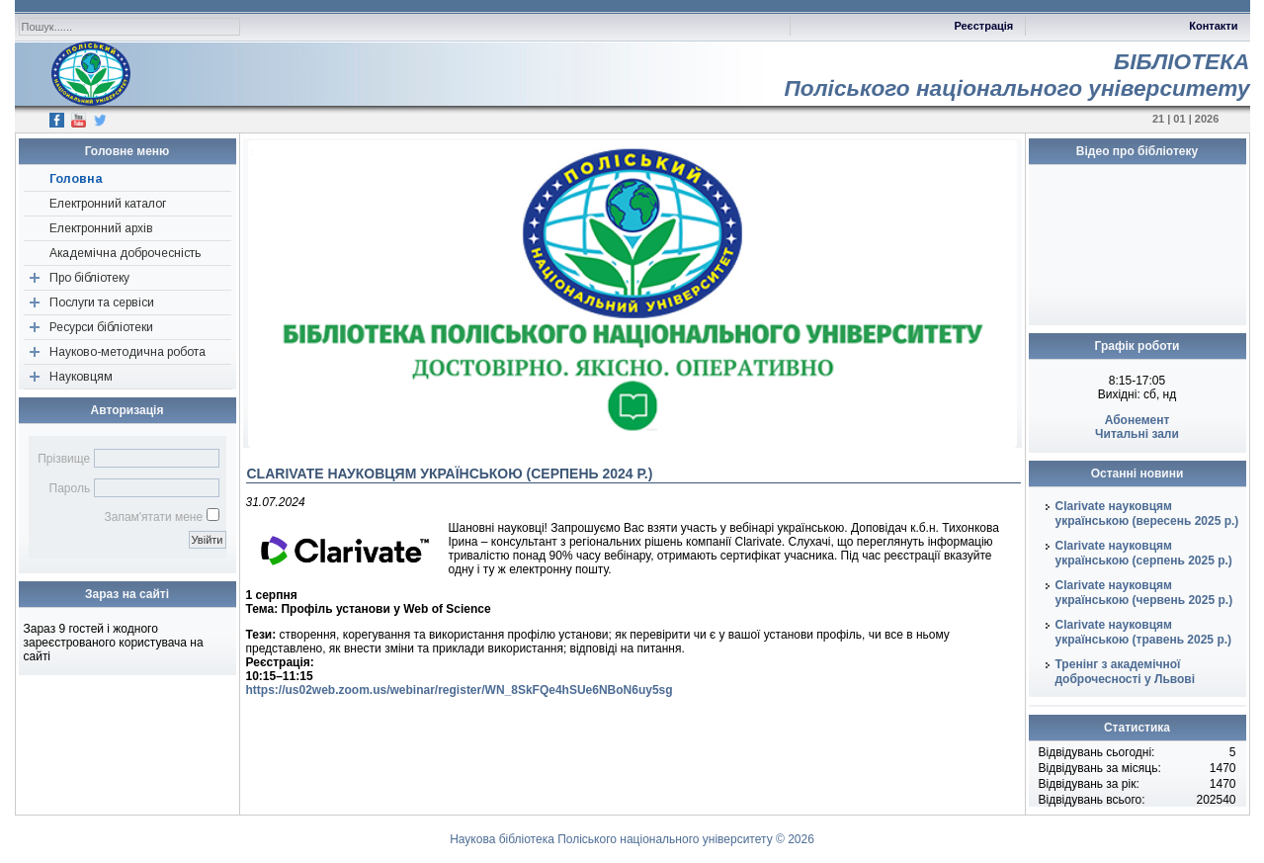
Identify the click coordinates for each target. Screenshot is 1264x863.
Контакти (1213, 26)
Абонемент (1137, 420)
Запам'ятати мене (153, 517)
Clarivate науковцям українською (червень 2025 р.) (1144, 592)
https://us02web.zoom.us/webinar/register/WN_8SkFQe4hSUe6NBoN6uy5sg (459, 690)
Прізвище (64, 459)
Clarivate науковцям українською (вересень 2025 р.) (1147, 513)
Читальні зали (1137, 434)
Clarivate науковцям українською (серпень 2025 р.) (1143, 553)
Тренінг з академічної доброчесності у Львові (1125, 671)
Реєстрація (983, 26)
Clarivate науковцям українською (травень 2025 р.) (1143, 632)
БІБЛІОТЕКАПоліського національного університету (1016, 74)
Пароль (70, 488)
